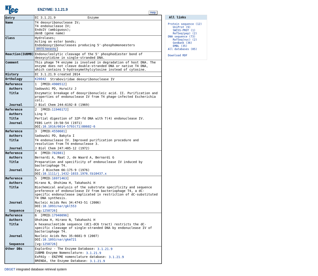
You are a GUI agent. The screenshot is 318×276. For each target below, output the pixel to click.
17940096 (59, 215)
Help (153, 12)
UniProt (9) (181, 27)
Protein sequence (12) (185, 24)
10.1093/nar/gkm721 (59, 240)
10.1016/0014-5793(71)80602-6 (68, 127)
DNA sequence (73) (181, 36)
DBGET (9, 270)
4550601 (58, 131)
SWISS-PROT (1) (184, 30)
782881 (57, 153)
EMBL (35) (180, 46)
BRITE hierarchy (46, 49)
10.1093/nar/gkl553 (59, 206)
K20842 (40, 79)
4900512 (58, 84)
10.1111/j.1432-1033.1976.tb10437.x (74, 174)
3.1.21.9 (104, 249)
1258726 (49, 211)
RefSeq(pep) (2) (185, 33)
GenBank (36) (182, 42)
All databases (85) (182, 49)
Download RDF (177, 55)
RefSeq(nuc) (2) (185, 39)
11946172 (59, 110)
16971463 (59, 178)
